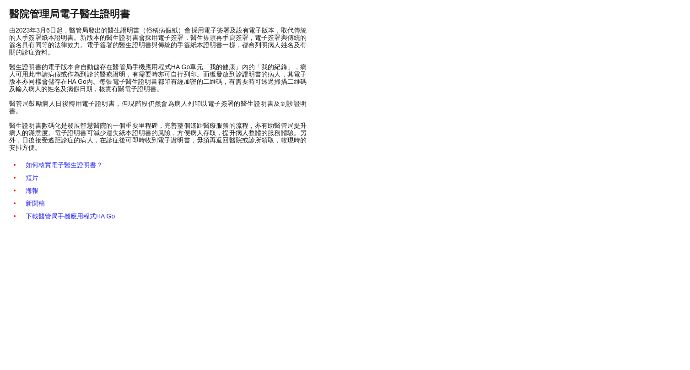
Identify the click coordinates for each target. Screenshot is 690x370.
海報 (32, 190)
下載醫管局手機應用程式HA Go (70, 216)
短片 (32, 177)
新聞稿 (35, 203)
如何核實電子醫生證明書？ (64, 165)
